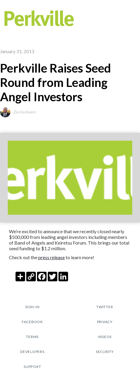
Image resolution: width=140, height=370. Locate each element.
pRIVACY (105, 322)
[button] (132, 18)
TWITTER (104, 307)
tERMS (32, 336)
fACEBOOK (32, 322)
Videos (105, 336)
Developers (32, 351)
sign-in (32, 307)
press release (51, 257)
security (105, 351)
